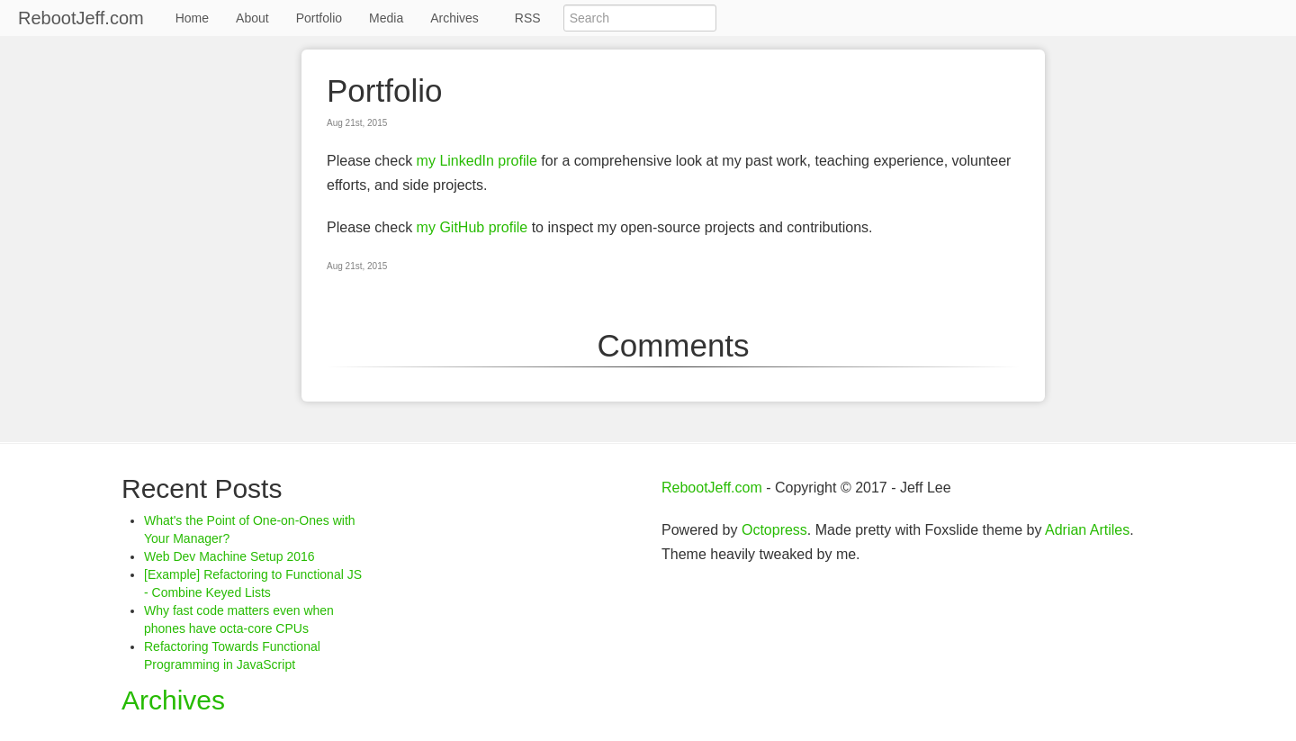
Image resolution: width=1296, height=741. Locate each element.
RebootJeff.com (81, 18)
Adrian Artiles (1087, 530)
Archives (454, 18)
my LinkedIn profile (477, 160)
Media (386, 18)
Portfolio (319, 18)
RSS (528, 18)
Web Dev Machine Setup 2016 (229, 556)
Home (192, 18)
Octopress (774, 530)
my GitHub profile (472, 227)
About (252, 18)
